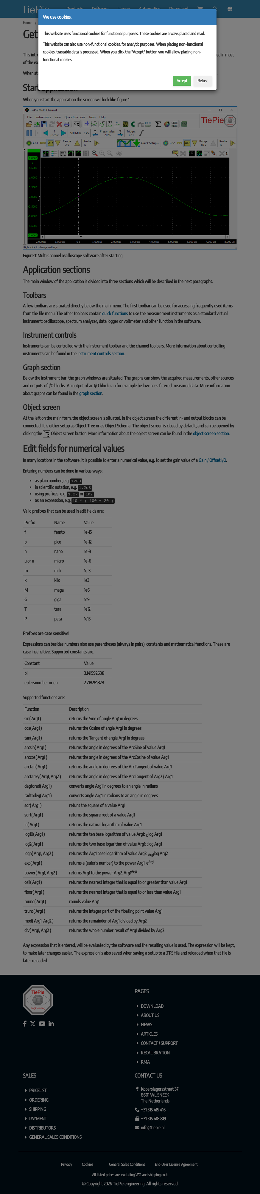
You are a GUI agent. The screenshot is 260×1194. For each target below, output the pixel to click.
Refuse (202, 80)
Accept (182, 80)
